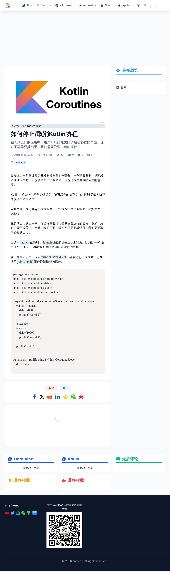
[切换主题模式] (138, 5)
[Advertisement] (85, 39)
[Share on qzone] (65, 397)
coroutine (20, 162)
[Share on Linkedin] (57, 397)
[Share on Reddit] (49, 397)
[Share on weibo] (81, 397)
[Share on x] (42, 397)
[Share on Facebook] (34, 397)
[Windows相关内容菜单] (27, 5)
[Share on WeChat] (73, 397)
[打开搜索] (145, 5)
